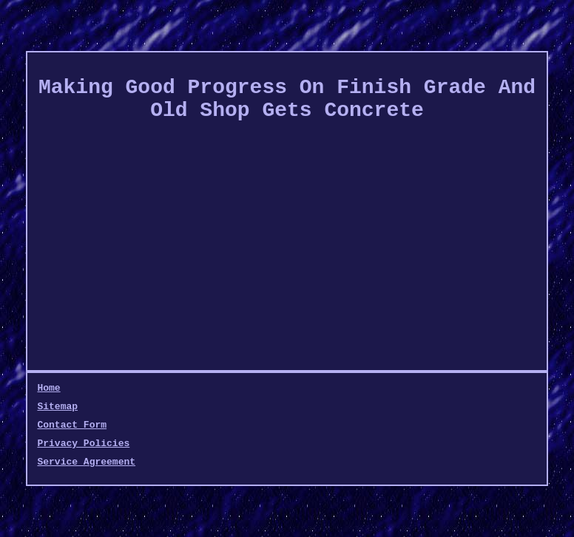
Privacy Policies (83, 443)
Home (48, 388)
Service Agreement (86, 462)
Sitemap (57, 406)
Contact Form (72, 425)
